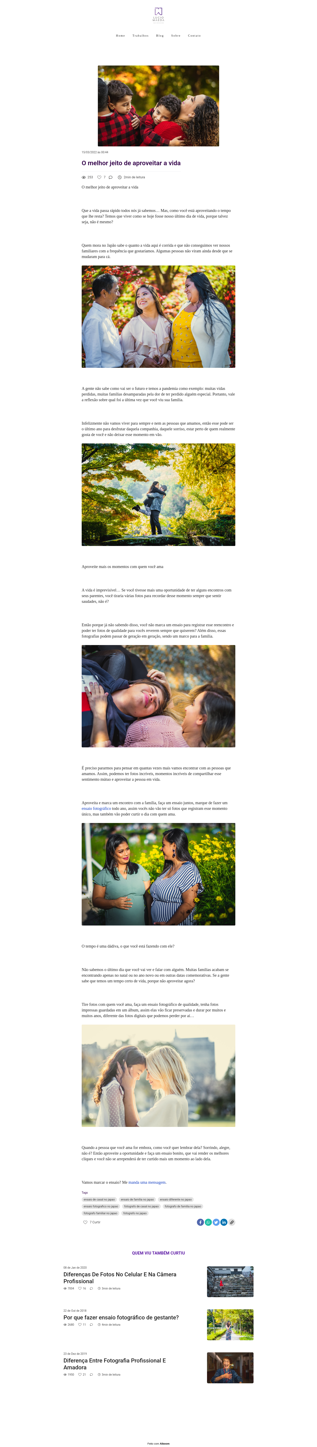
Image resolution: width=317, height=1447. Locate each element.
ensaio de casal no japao (99, 1199)
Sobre (176, 35)
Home (120, 35)
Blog (160, 35)
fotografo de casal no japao (141, 1206)
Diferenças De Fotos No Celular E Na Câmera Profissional (119, 1278)
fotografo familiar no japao (100, 1213)
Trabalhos (141, 35)
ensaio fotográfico (96, 808)
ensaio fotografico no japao (101, 1206)
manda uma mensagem (147, 1182)
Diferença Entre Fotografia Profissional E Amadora (114, 1364)
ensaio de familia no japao (137, 1199)
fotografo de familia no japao (183, 1206)
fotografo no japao (135, 1213)
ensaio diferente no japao (176, 1199)
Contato (194, 35)
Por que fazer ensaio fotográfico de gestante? (121, 1317)
